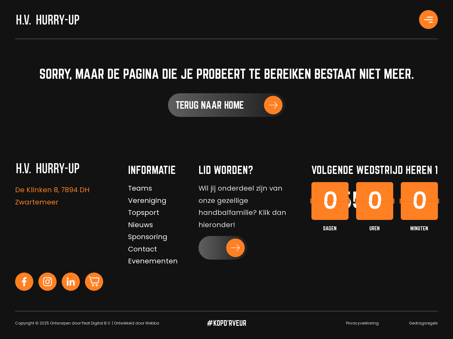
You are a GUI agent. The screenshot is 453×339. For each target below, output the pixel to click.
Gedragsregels (423, 323)
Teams (140, 188)
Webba (152, 323)
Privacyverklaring (362, 323)
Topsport (143, 212)
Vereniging (147, 200)
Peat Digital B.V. (96, 323)
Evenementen (153, 261)
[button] (226, 105)
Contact (142, 249)
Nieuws (140, 225)
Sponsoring (147, 237)
